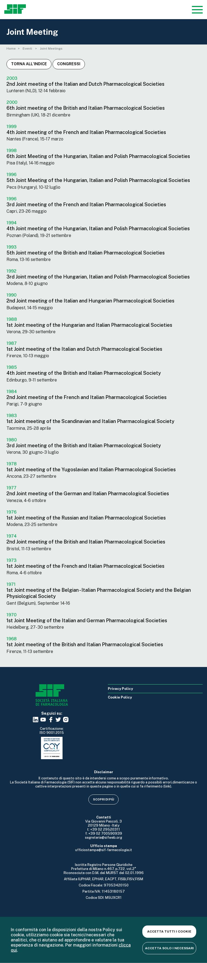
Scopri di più (103, 799)
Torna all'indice (29, 64)
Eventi (28, 48)
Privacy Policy (120, 689)
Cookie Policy (120, 697)
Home (11, 48)
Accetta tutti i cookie (169, 931)
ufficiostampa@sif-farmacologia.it (103, 850)
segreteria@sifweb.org (103, 837)
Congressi (68, 64)
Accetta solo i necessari (169, 948)
